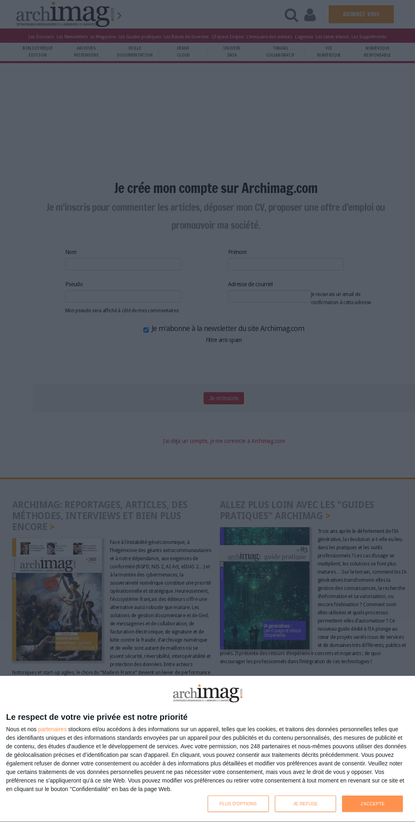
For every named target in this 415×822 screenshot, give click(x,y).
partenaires (52, 729)
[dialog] (207, 749)
